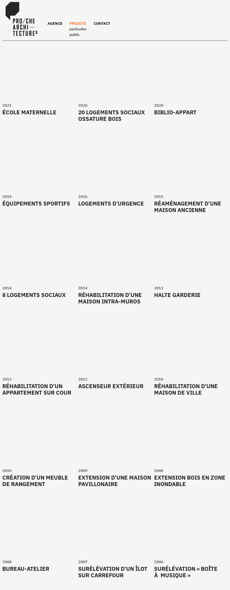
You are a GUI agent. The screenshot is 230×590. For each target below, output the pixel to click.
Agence (54, 23)
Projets (77, 23)
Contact (102, 23)
